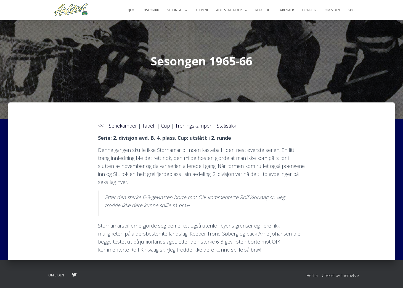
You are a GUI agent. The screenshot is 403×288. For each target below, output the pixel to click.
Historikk (151, 10)
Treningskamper (193, 125)
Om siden (332, 10)
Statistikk (226, 125)
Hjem (130, 10)
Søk (351, 10)
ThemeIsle (350, 275)
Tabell (149, 125)
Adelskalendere (231, 10)
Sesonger (177, 10)
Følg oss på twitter (74, 275)
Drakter (309, 10)
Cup (165, 125)
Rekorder (263, 10)
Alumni (201, 10)
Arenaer (287, 10)
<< (101, 125)
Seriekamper (123, 125)
